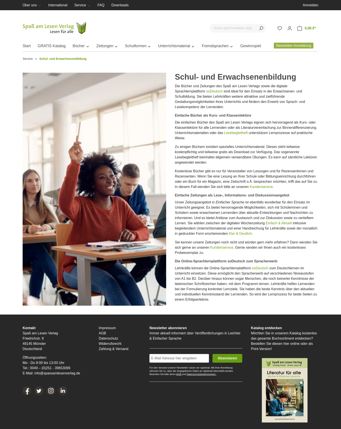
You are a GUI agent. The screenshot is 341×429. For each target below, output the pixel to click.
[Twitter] (39, 390)
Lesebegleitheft (236, 133)
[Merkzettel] (280, 28)
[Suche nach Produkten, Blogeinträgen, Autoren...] (232, 28)
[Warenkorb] (306, 28)
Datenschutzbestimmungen (201, 374)
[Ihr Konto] (290, 28)
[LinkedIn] (63, 390)
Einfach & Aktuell (279, 223)
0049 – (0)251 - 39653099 (50, 368)
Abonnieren (227, 358)
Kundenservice (261, 187)
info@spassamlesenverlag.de (57, 373)
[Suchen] (261, 28)
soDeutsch (214, 91)
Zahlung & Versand (113, 349)
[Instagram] (51, 390)
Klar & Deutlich (240, 233)
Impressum (107, 328)
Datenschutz (108, 338)
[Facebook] (27, 390)
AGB (102, 333)
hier (286, 343)
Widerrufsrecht (110, 343)
